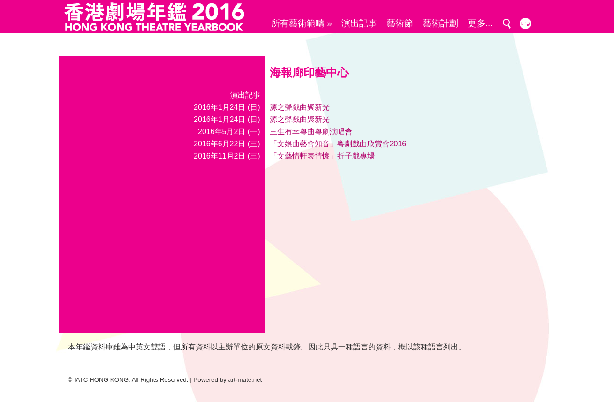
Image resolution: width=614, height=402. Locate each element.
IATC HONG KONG (101, 379)
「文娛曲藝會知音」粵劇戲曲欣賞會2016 (338, 144)
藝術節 (400, 23)
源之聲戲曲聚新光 (300, 107)
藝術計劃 (440, 23)
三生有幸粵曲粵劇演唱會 (311, 132)
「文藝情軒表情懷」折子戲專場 (322, 156)
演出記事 (359, 23)
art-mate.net (245, 379)
